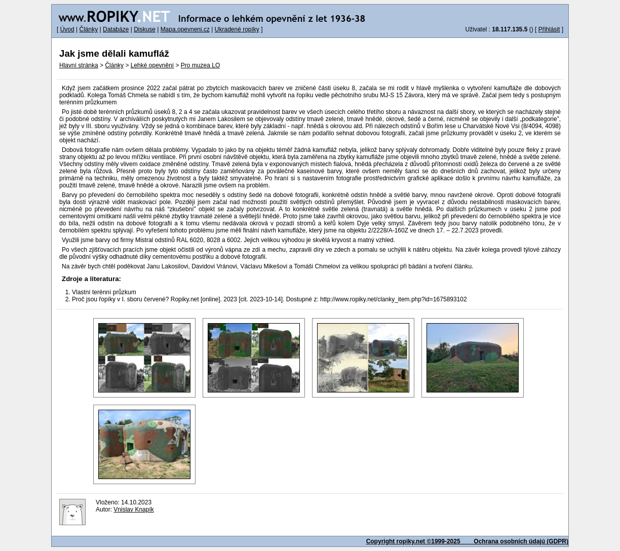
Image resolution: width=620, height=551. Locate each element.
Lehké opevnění (152, 65)
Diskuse (145, 29)
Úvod (67, 29)
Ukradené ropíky (237, 29)
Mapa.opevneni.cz (185, 29)
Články (88, 29)
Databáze (116, 29)
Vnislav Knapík (133, 509)
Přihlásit (549, 29)
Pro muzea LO (200, 65)
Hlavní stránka (78, 65)
